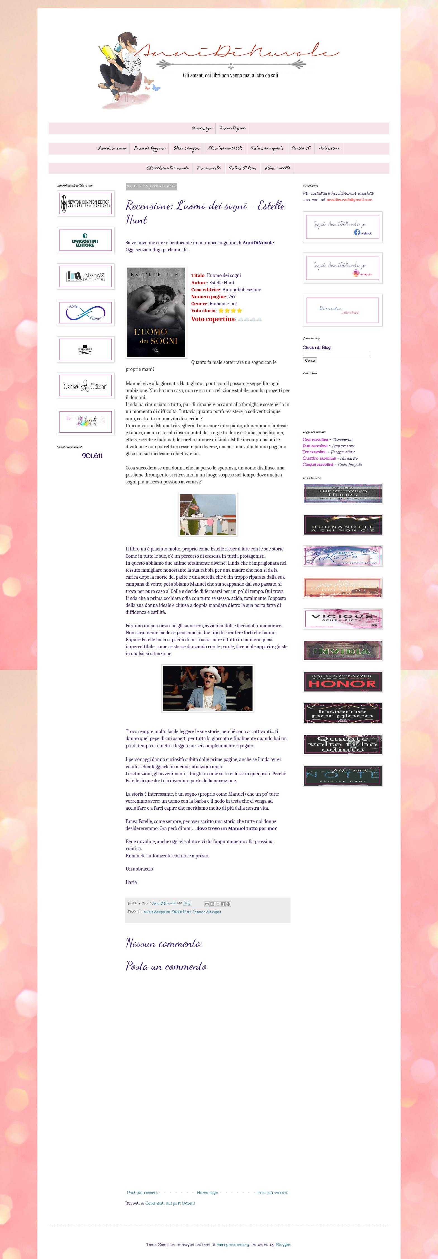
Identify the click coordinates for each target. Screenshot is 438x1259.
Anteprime (330, 148)
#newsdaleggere (157, 911)
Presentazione (233, 128)
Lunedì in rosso (112, 148)
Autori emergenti (267, 148)
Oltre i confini (187, 148)
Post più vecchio (273, 1192)
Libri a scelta (278, 168)
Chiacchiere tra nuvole (168, 168)
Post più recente (142, 1192)
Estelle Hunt (181, 911)
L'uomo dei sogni (207, 911)
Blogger (283, 1244)
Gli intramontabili (225, 148)
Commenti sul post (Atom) (170, 1203)
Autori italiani (243, 168)
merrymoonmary (232, 1244)
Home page (202, 128)
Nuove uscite (208, 168)
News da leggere (150, 148)
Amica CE (301, 148)
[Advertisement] (208, 1142)
